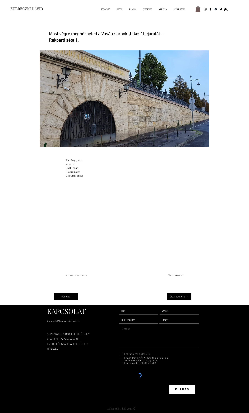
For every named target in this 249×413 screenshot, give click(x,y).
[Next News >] (174, 275)
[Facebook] (210, 9)
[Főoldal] (66, 296)
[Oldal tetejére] (179, 296)
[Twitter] (221, 9)
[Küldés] (182, 389)
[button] (197, 9)
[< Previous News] (77, 275)
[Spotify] (215, 9)
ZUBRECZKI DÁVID (26, 8)
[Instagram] (205, 9)
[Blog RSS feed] (226, 9)
